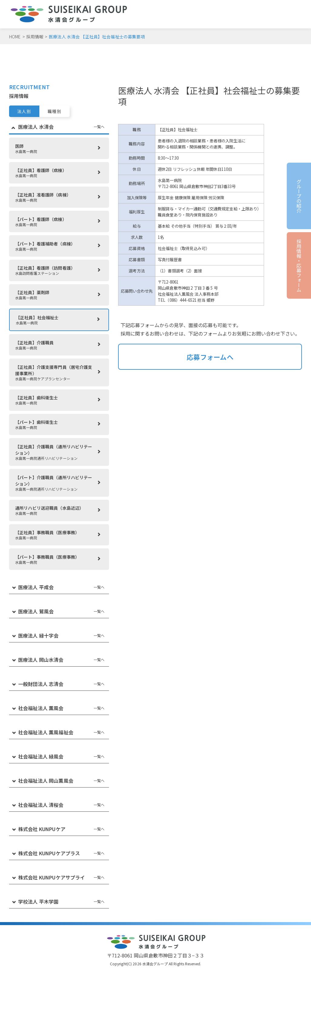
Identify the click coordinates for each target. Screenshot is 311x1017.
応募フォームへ (210, 357)
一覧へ (99, 126)
